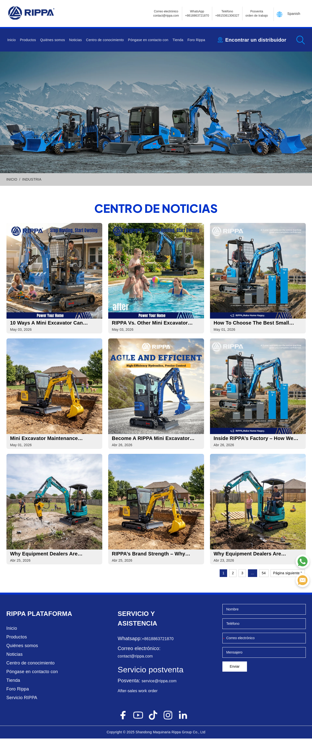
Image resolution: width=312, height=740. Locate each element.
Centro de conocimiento (105, 40)
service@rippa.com (159, 682)
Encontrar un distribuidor (255, 40)
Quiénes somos (52, 40)
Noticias (75, 40)
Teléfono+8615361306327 (227, 13)
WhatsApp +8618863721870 (197, 13)
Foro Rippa (196, 40)
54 (264, 574)
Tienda (178, 40)
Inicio (11, 40)
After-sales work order (138, 692)
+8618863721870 (158, 640)
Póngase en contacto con (148, 40)
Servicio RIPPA (21, 699)
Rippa (16, 615)
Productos (28, 40)
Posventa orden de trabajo (256, 13)
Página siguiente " (287, 574)
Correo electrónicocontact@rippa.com (166, 13)
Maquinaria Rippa (167, 734)
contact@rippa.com (135, 658)
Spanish (293, 14)
